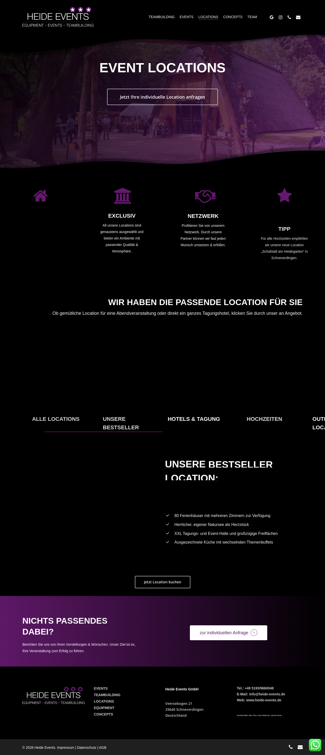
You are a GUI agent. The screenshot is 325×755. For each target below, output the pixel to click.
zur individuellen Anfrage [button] (224, 632)
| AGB (101, 748)
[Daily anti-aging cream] (207, 375)
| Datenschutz (86, 748)
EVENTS (101, 688)
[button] (162, 98)
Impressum (66, 748)
